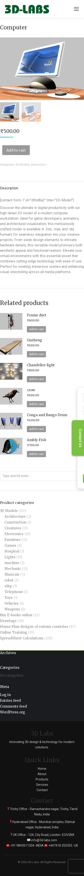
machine (11, 563)
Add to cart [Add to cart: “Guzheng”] (36, 354)
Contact (42, 790)
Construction (15, 522)
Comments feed (13, 706)
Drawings (8, 621)
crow (31, 390)
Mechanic (12, 569)
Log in (5, 695)
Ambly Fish (36, 440)
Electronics (38, 164)
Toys (8, 598)
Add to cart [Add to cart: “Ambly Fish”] (36, 454)
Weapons (12, 609)
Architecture (15, 516)
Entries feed (10, 700)
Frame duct (36, 315)
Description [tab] (9, 188)
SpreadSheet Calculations (21, 638)
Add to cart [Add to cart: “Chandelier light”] (36, 379)
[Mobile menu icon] (76, 9)
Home (42, 768)
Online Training (13, 632)
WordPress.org (12, 712)
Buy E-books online (16, 615)
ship (8, 586)
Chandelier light (41, 365)
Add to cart (16, 150)
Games (10, 545)
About (42, 774)
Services (42, 784)
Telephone (13, 592)
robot (8, 580)
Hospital (11, 551)
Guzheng (34, 340)
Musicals (11, 574)
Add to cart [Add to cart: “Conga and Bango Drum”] (36, 429)
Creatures (12, 528)
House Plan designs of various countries (34, 626)
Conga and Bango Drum (47, 415)
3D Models (22, 164)
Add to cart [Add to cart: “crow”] (36, 404)
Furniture (12, 540)
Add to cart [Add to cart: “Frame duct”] (36, 329)
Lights (9, 557)
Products (42, 779)
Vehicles (11, 603)
